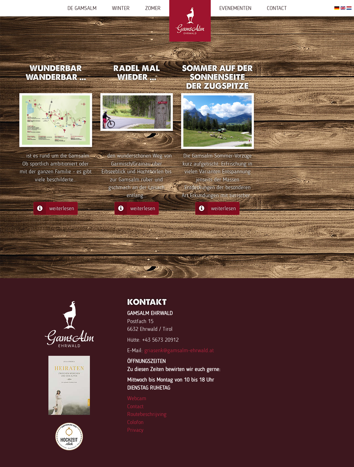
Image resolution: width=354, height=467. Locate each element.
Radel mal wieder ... (136, 72)
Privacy (135, 430)
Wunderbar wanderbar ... (55, 72)
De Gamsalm (82, 8)
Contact (277, 8)
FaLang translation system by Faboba (36, 258)
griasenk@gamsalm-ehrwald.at (179, 350)
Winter (121, 8)
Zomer (153, 8)
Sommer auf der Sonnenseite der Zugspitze (217, 77)
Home (190, 21)
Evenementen (235, 8)
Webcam (136, 398)
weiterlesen (54, 208)
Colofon (135, 422)
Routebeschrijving (146, 414)
